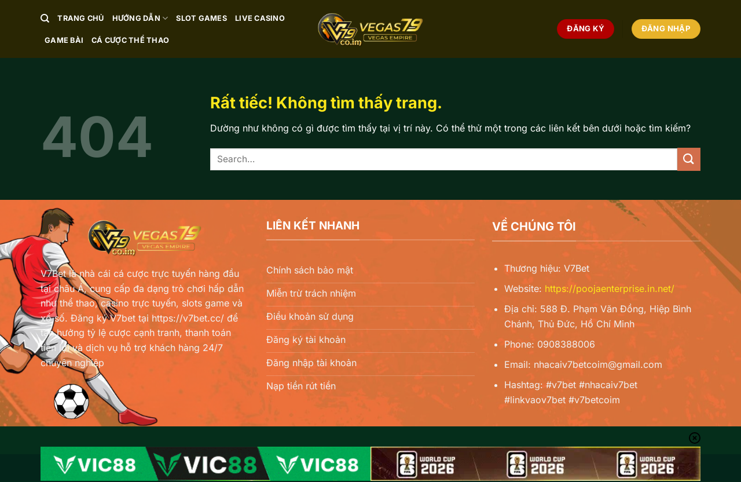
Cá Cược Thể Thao (130, 40)
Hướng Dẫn (140, 18)
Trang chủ (80, 18)
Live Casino (260, 18)
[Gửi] (688, 159)
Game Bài (64, 40)
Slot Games (201, 18)
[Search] (45, 19)
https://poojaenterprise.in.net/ (609, 288)
